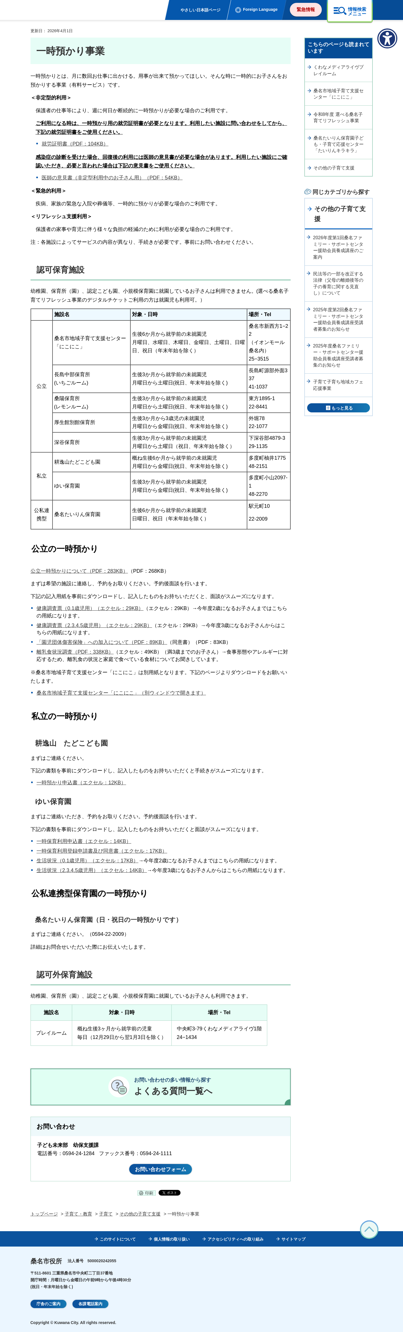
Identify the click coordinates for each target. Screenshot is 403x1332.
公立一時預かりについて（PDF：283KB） (79, 571)
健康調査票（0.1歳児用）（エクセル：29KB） (90, 608)
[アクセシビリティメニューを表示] (387, 38)
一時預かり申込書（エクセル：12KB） (81, 782)
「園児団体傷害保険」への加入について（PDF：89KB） (102, 642)
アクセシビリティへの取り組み (236, 1239)
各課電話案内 (90, 1304)
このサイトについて (118, 1239)
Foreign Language (260, 9)
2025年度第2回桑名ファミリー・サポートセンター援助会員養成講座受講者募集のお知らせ (338, 319)
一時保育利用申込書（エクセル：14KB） (84, 841)
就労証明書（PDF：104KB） (75, 144)
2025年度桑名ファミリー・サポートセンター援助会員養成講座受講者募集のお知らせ (338, 355)
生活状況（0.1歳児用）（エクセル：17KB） (87, 861)
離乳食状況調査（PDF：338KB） (75, 652)
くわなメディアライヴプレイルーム (338, 70)
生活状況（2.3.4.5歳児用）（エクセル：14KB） (92, 870)
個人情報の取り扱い (172, 1239)
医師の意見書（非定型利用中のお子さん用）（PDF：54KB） (112, 178)
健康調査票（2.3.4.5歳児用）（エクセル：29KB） (94, 625)
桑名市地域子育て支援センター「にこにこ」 (338, 93)
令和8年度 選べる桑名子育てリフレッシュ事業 (338, 117)
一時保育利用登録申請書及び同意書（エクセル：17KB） (102, 851)
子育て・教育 (78, 1214)
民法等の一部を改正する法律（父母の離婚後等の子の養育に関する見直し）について (338, 283)
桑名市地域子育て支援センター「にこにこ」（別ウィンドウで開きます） (121, 693)
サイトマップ (293, 1239)
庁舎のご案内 (48, 1304)
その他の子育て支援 (334, 167)
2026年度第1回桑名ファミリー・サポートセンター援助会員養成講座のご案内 (338, 247)
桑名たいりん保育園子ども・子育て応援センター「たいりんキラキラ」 (338, 144)
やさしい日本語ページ (200, 10)
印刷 (149, 1193)
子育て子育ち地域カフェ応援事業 (338, 384)
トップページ (44, 1214)
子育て (106, 1214)
